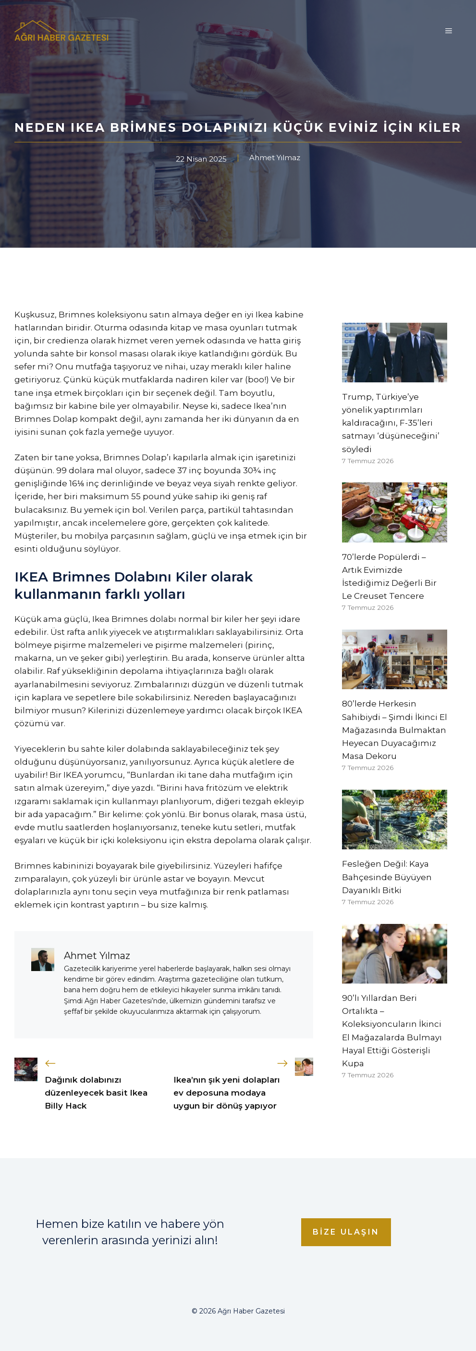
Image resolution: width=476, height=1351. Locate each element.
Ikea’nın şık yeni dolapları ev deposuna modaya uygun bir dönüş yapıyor (226, 1093)
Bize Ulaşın (346, 1232)
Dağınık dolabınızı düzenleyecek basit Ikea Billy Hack (96, 1093)
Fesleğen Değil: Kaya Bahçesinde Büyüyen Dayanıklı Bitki (387, 877)
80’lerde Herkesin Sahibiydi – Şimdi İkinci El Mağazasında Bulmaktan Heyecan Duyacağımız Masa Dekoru (394, 730)
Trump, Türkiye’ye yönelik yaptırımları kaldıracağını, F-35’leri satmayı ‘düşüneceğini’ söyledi (390, 423)
